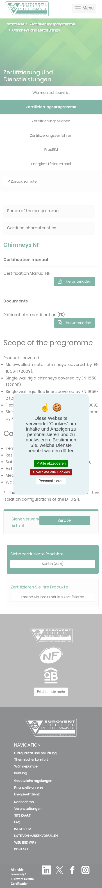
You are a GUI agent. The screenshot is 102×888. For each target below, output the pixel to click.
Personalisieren (51, 481)
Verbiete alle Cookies (51, 472)
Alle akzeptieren (51, 463)
